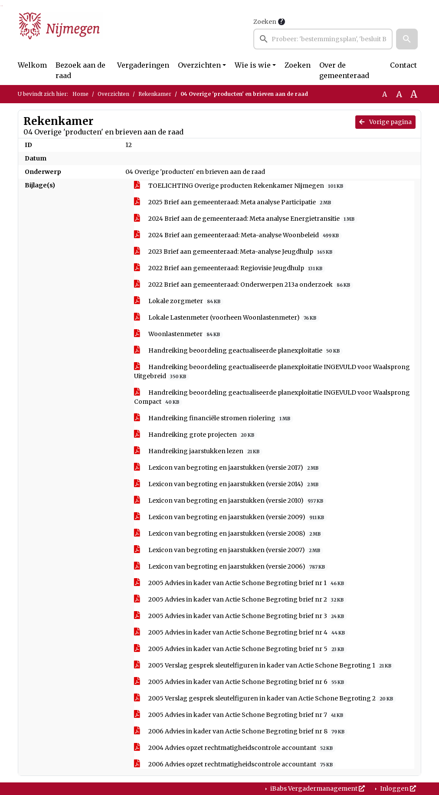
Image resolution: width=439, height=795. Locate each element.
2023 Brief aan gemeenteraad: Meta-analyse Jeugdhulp (234, 252)
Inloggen (397, 788)
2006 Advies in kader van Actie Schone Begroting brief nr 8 (240, 731)
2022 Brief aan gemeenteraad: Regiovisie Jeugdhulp (229, 268)
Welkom (32, 65)
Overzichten (199, 65)
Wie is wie (253, 65)
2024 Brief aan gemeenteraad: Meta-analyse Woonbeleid (238, 235)
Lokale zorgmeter (178, 301)
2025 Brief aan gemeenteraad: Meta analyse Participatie (234, 202)
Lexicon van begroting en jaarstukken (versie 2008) (229, 534)
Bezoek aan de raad (80, 70)
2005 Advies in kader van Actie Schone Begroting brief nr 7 (240, 715)
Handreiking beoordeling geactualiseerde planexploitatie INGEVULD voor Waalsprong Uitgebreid (272, 371)
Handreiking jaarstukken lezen (198, 451)
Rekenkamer (154, 94)
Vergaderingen (143, 65)
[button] (407, 39)
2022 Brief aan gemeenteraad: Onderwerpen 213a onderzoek (243, 285)
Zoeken (264, 22)
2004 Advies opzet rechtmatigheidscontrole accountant (235, 748)
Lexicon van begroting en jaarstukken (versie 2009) (230, 517)
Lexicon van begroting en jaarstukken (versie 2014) (227, 484)
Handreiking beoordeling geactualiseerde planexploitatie (238, 351)
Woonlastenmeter (178, 334)
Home (80, 94)
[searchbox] (323, 39)
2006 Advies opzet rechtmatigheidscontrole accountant (235, 764)
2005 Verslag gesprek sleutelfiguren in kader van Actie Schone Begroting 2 (265, 698)
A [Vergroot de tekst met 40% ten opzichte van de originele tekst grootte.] (413, 94)
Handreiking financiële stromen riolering (213, 418)
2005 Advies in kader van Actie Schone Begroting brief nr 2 (240, 599)
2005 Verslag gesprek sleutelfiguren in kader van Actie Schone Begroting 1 (264, 665)
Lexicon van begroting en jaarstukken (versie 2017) (227, 468)
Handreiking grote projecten (195, 435)
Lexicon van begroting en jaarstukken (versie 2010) (230, 501)
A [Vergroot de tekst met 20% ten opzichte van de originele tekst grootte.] (399, 94)
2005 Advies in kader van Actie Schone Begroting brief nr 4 (241, 632)
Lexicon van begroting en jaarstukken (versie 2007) (228, 550)
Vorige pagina (385, 122)
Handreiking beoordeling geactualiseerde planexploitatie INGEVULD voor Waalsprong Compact (272, 397)
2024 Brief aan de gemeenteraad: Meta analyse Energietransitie (245, 219)
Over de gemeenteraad (344, 70)
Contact (403, 65)
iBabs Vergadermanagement (317, 788)
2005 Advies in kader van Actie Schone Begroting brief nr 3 (240, 616)
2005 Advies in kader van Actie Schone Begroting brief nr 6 (240, 682)
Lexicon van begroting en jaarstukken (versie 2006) (231, 567)
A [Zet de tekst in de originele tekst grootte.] (384, 94)
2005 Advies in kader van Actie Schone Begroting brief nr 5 (240, 649)
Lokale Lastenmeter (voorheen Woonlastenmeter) (226, 318)
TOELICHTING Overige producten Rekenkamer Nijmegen (240, 186)
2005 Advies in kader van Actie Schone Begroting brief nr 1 (240, 583)
